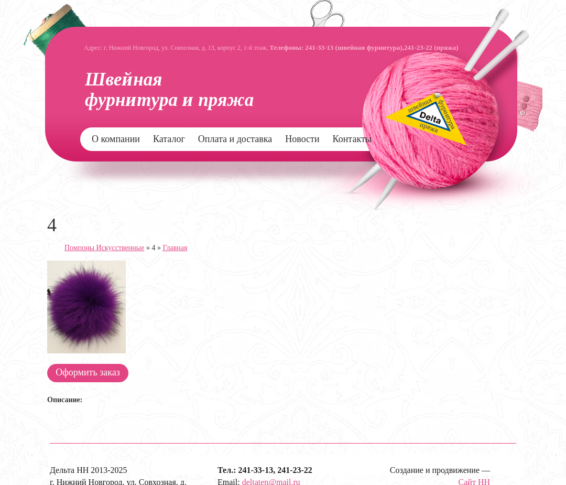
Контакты (352, 139)
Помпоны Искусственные (104, 248)
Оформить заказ (88, 372)
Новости (302, 139)
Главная (174, 248)
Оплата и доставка (235, 139)
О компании (116, 139)
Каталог (169, 139)
